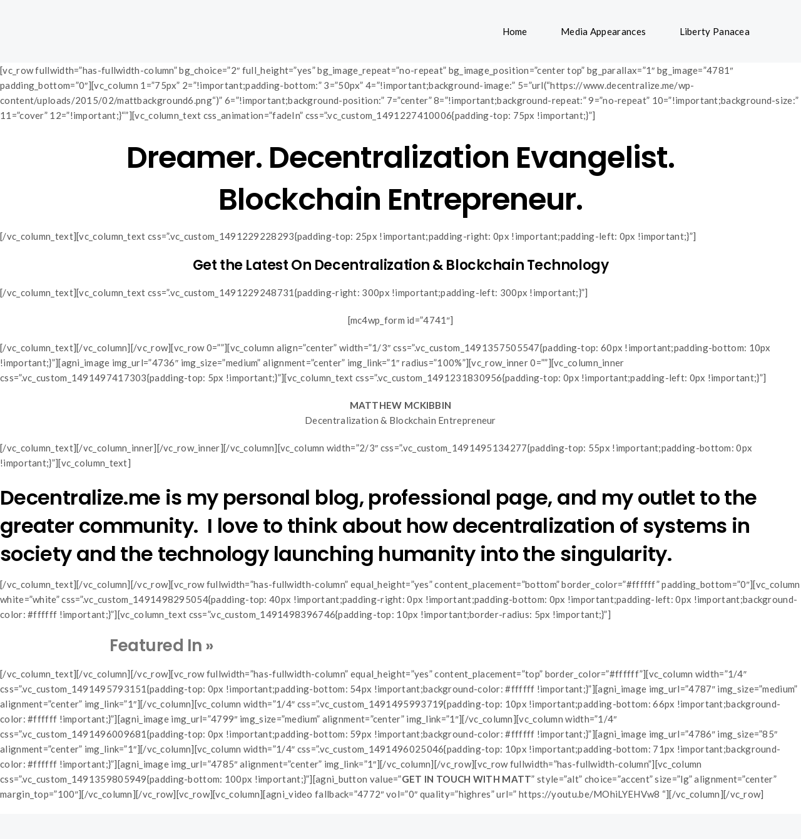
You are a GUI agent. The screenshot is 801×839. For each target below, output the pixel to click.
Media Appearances (603, 31)
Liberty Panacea (715, 31)
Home (515, 31)
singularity (613, 554)
